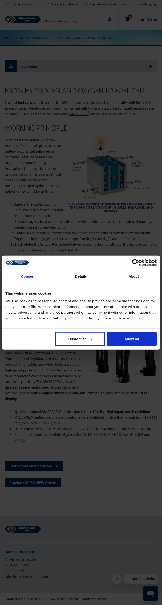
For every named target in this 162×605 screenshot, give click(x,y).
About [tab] (133, 276)
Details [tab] (81, 276)
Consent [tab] (28, 276)
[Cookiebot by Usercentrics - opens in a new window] (136, 262)
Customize (80, 339)
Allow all (131, 339)
